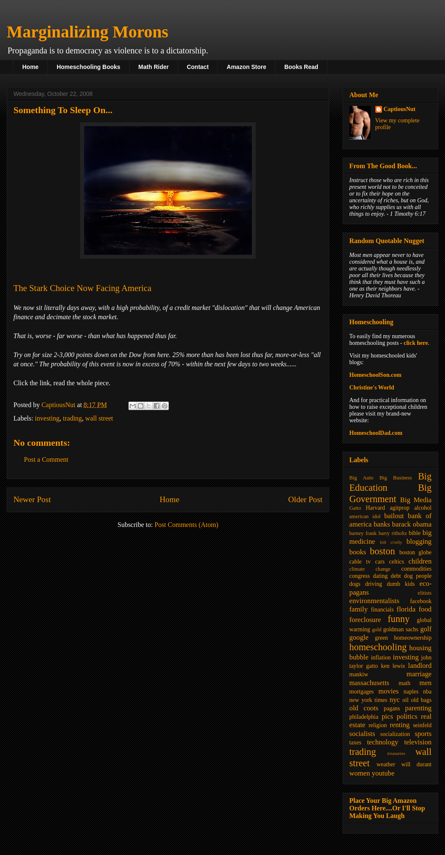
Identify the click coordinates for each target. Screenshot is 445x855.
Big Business (396, 478)
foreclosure (365, 620)
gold (376, 630)
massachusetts (369, 683)
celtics (396, 562)
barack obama (412, 524)
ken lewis (393, 666)
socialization (395, 734)
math (404, 683)
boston (382, 551)
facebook (421, 601)
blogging (419, 541)
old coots (363, 708)
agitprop (400, 508)
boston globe (415, 552)
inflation (380, 657)
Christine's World (371, 387)
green (381, 638)
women (359, 773)
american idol (364, 516)
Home (30, 67)
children (420, 561)
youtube (383, 773)
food (425, 609)
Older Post (305, 499)
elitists (425, 593)
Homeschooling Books (88, 67)
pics (387, 716)
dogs (354, 584)
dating (380, 576)
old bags (421, 700)
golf (426, 629)
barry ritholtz (393, 533)
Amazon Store (246, 67)
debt (396, 576)
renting (400, 725)
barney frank (363, 533)
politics (407, 716)
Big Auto (361, 478)
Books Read (301, 67)
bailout (394, 516)
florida (406, 609)
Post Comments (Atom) (186, 524)
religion (378, 725)
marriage (419, 674)
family (358, 609)
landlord (420, 666)
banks (382, 524)
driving (373, 584)
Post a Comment (46, 459)
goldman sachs (401, 629)
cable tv (360, 562)
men (425, 683)
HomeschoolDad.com (375, 433)
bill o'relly (391, 542)
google (359, 637)
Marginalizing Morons (87, 31)
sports (423, 734)
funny (398, 619)
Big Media (416, 500)
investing (47, 418)
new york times (368, 700)
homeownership (413, 638)
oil (406, 700)
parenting (418, 708)
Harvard (375, 508)
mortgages (361, 691)
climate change (369, 569)
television (418, 742)
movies (388, 691)
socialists (362, 734)
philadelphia (363, 717)
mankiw (358, 674)
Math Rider (154, 67)
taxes (355, 742)
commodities (416, 569)
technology (382, 742)
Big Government (390, 493)
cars (380, 562)
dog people (418, 576)
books (357, 552)
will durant (416, 764)
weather (386, 764)
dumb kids (400, 584)
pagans (392, 708)
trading (72, 418)
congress (359, 576)
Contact (198, 67)
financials (382, 609)
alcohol (423, 508)
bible (415, 533)
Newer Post (32, 499)
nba (427, 691)
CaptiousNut (400, 109)
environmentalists (374, 601)
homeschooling (378, 647)
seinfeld (422, 725)
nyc (395, 700)
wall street (99, 418)
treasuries (396, 753)
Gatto (355, 508)
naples (411, 691)
